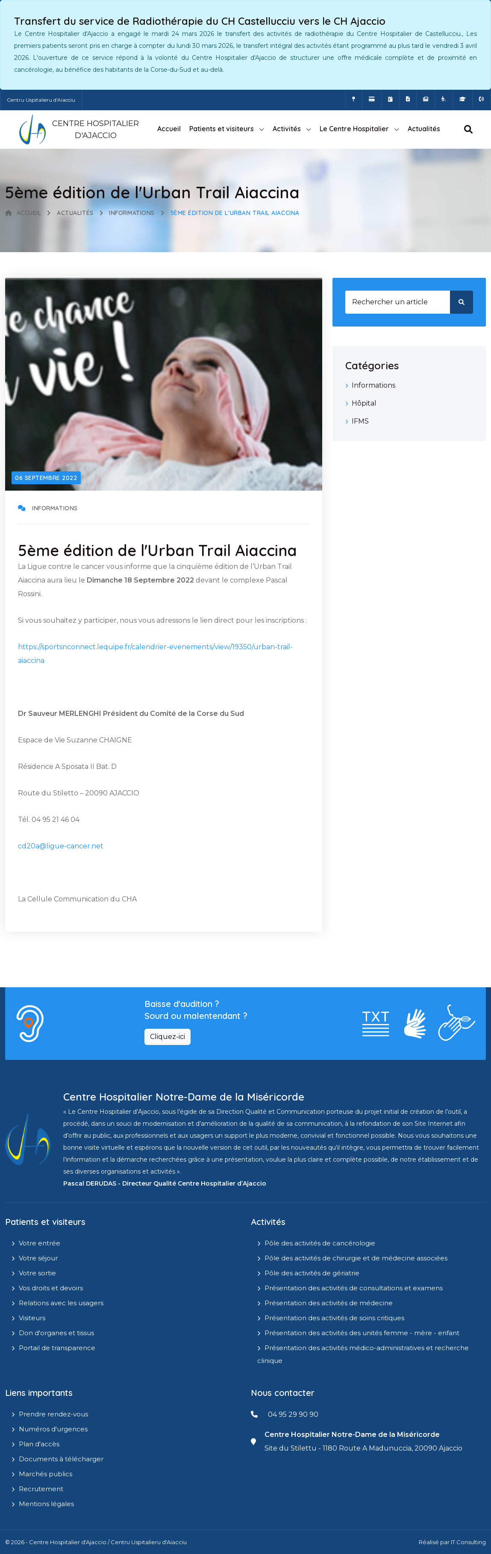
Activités (287, 128)
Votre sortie (37, 1273)
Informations (132, 213)
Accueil (169, 128)
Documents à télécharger (61, 1459)
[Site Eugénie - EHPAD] (444, 99)
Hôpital (364, 403)
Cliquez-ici (167, 1037)
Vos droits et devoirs (51, 1288)
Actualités (424, 128)
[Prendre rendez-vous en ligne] (390, 99)
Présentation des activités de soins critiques (334, 1318)
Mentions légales (46, 1504)
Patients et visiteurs (221, 128)
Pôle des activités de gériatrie (312, 1273)
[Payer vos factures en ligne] (371, 99)
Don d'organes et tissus (56, 1333)
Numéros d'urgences (53, 1429)
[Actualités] (426, 99)
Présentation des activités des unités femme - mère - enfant (362, 1333)
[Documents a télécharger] (408, 99)
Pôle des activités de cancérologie (320, 1243)
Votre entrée (39, 1243)
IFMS (360, 421)
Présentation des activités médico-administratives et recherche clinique (363, 1354)
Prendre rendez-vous (53, 1414)
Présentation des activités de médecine (329, 1303)
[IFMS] (462, 99)
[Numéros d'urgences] (482, 99)
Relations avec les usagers (61, 1303)
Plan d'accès (39, 1444)
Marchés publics (45, 1474)
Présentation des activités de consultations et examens (354, 1288)
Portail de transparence (57, 1348)
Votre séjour (38, 1258)
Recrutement (41, 1489)
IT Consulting (468, 1542)
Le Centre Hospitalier (354, 128)
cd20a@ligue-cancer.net (60, 846)
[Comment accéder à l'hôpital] (354, 99)
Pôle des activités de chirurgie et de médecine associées (356, 1258)
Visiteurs (32, 1318)
